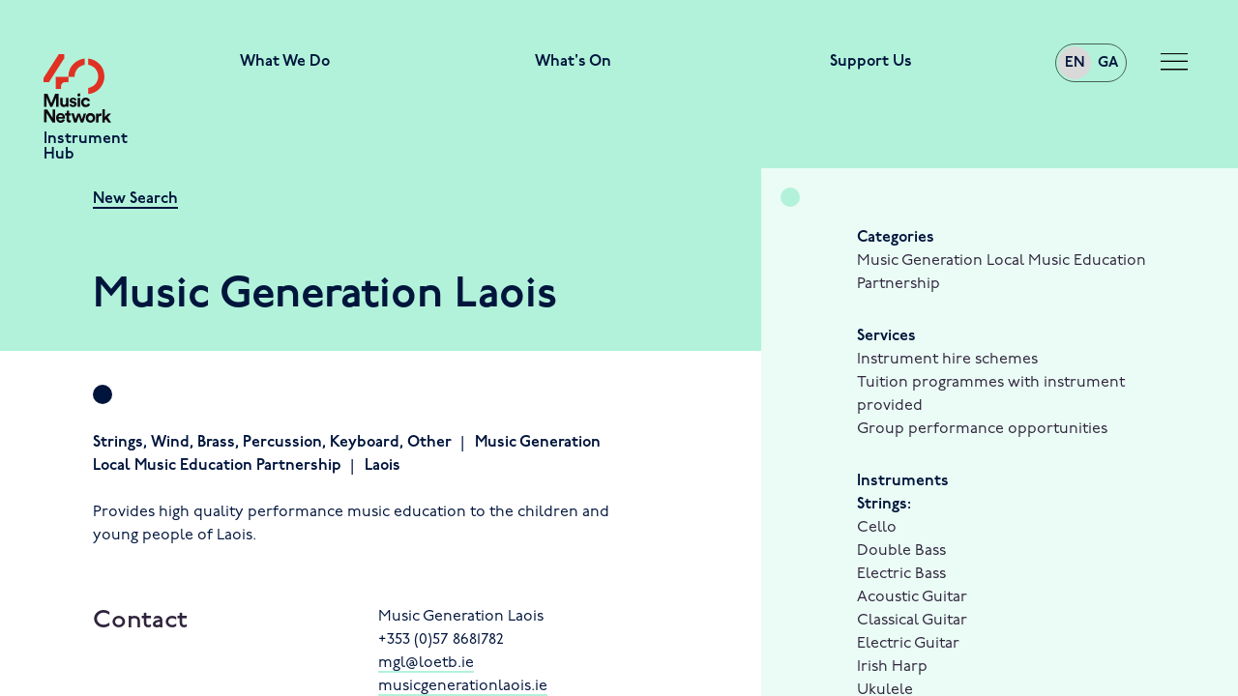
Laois (382, 466)
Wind (170, 442)
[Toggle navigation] (1174, 62)
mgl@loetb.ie (426, 663)
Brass (216, 442)
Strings (118, 442)
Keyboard (364, 442)
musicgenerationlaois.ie (462, 686)
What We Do (285, 62)
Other (429, 442)
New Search (135, 199)
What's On (573, 62)
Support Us (871, 62)
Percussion (282, 442)
